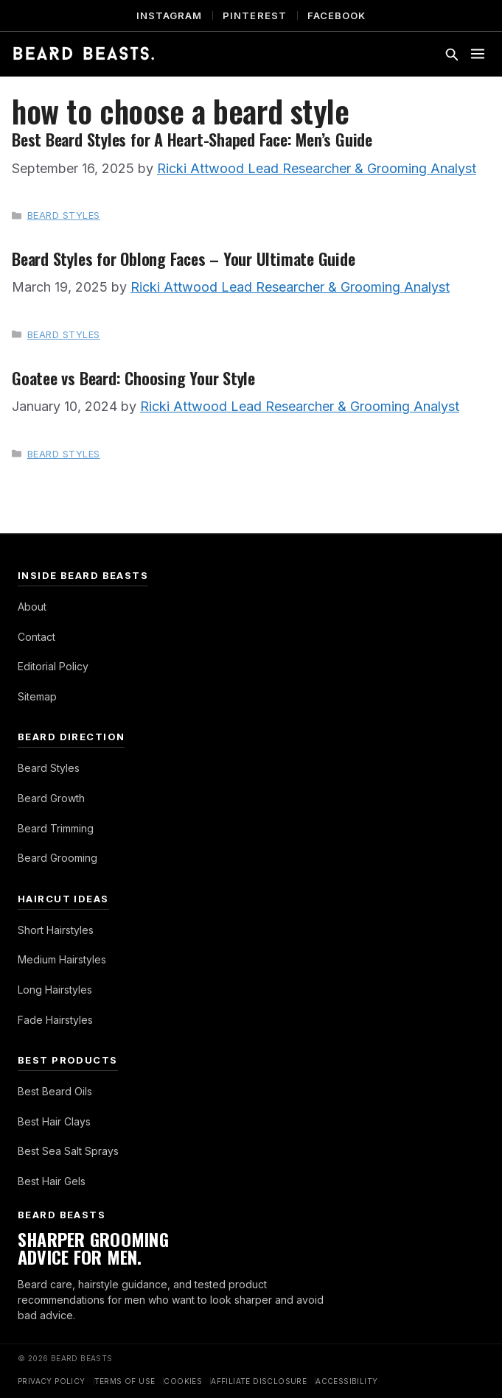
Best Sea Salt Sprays (68, 1151)
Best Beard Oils (55, 1091)
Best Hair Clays (54, 1121)
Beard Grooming (57, 857)
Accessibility (346, 1381)
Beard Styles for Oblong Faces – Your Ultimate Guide (183, 258)
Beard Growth (51, 798)
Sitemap (37, 696)
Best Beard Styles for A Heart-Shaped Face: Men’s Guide (192, 139)
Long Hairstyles (55, 989)
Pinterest (254, 15)
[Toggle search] (451, 53)
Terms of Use (125, 1381)
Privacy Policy (52, 1381)
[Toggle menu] (477, 53)
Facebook (336, 15)
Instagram (169, 15)
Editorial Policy (53, 666)
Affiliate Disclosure (259, 1381)
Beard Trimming (56, 828)
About (32, 606)
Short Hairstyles (56, 930)
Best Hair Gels (52, 1181)
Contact (36, 636)
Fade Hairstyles (55, 1020)
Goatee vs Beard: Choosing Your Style (133, 377)
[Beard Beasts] (84, 53)
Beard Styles (63, 215)
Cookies (183, 1381)
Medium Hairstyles (62, 959)
